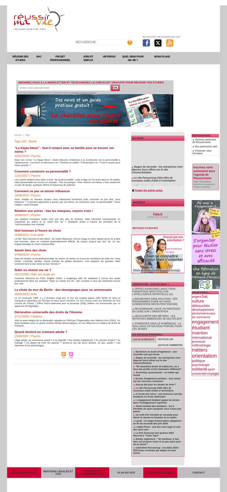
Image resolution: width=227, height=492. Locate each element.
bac (205, 289)
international (202, 330)
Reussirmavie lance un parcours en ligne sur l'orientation (155, 309)
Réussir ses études (20, 58)
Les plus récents (143, 334)
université (199, 366)
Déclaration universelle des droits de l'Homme (49, 312)
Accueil (17, 135)
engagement (205, 314)
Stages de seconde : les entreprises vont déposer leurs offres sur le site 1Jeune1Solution (157, 168)
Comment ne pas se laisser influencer (43, 191)
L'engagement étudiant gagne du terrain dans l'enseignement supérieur (156, 396)
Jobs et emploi (88, 58)
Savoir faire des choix (31, 250)
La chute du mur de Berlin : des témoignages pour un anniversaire (65, 290)
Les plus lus (165, 334)
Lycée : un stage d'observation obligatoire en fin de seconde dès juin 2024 (157, 417)
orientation (204, 348)
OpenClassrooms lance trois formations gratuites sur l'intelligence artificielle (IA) (156, 292)
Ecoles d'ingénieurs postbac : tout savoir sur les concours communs (157, 374)
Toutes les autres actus (146, 191)
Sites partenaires (160, 470)
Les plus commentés (170, 340)
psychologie (201, 357)
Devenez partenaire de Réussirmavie (204, 140)
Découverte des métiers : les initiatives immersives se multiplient (157, 315)
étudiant (201, 320)
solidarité (199, 361)
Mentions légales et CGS (58, 470)
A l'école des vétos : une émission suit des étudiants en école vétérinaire (156, 184)
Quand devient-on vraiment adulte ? (42, 332)
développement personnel (203, 304)
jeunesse (198, 334)
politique (198, 353)
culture (198, 293)
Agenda (138, 203)
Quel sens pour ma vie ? (132, 58)
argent (196, 289)
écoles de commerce (203, 307)
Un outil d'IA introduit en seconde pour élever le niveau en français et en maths (155, 411)
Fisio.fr (158, 215)
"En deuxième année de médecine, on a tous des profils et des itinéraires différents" (157, 362)
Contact (198, 470)
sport (211, 362)
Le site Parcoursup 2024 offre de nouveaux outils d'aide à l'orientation (156, 176)
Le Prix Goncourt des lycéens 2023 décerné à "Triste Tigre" (153, 429)
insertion (200, 325)
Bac (39, 56)
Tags (27, 135)
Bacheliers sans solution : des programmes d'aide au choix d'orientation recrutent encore (157, 301)
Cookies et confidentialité (92, 469)
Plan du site (126, 470)
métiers (199, 342)
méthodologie (201, 338)
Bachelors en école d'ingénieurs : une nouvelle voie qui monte (155, 348)
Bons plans (162, 56)
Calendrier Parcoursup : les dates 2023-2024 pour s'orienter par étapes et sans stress (156, 445)
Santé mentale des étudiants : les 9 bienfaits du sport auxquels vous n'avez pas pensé (157, 404)
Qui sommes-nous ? (24, 470)
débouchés (201, 298)
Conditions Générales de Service (84, 93)
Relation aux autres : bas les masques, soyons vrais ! (55, 211)
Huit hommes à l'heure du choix (39, 230)
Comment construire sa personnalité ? (44, 171)
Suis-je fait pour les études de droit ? (156, 379)
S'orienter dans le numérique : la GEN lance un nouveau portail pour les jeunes (157, 322)
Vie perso (109, 56)
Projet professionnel (60, 58)
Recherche (86, 42)
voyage (212, 366)
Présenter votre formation (205, 148)
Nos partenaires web (203, 145)
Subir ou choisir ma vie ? (33, 270)
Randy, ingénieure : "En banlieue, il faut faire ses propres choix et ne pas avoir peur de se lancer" (157, 436)
